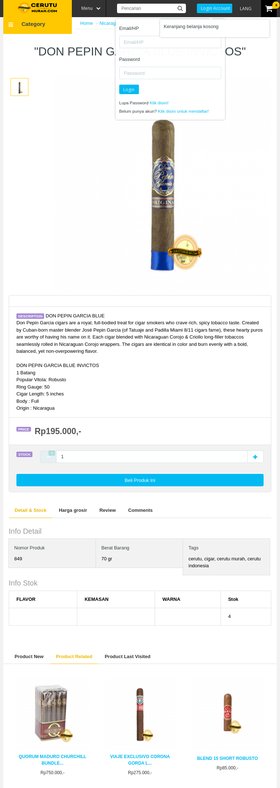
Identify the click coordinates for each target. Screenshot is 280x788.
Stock (24, 454)
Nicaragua (110, 23)
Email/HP (129, 28)
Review (108, 510)
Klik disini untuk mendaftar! (183, 111)
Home (86, 23)
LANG (246, 8)
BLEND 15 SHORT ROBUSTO (227, 758)
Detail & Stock (30, 510)
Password (129, 59)
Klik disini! (158, 102)
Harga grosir (73, 510)
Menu (87, 8)
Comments (140, 510)
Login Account (215, 8)
